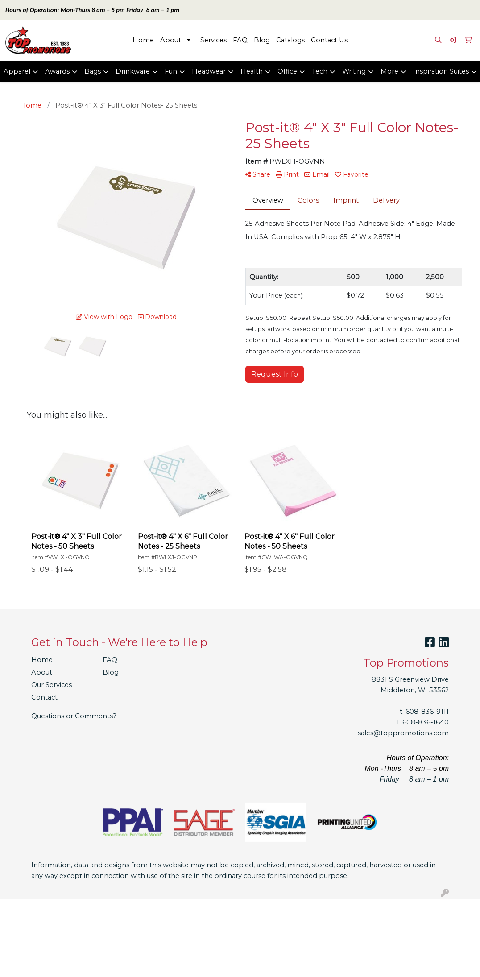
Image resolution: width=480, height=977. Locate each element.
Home (143, 40)
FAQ (240, 40)
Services (213, 40)
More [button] (389, 71)
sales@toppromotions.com (403, 733)
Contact (44, 697)
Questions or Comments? (73, 716)
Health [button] (251, 71)
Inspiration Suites (441, 71)
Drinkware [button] (133, 71)
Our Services (51, 685)
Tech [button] (319, 71)
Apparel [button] (17, 71)
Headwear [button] (209, 71)
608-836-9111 (427, 712)
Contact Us (329, 40)
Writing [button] (354, 71)
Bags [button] (92, 71)
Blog (262, 40)
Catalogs (290, 40)
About (170, 40)
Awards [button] (57, 71)
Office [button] (287, 71)
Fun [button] (171, 71)
